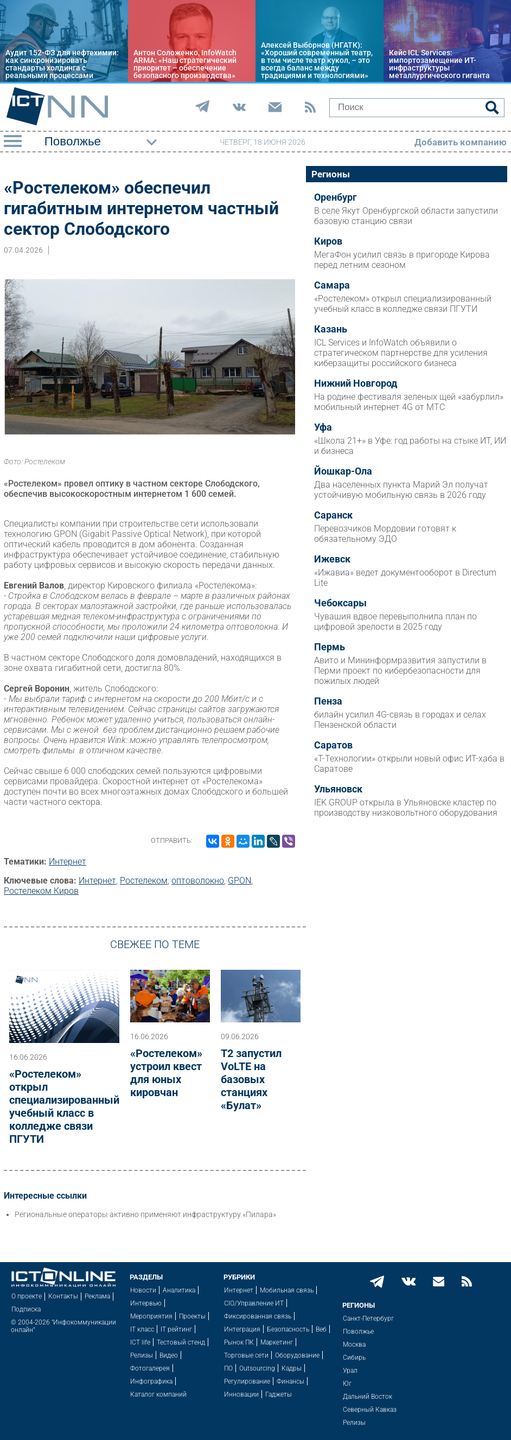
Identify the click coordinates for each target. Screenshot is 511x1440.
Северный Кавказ (370, 1409)
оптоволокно (197, 880)
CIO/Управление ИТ (254, 1303)
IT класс (142, 1329)
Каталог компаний (158, 1394)
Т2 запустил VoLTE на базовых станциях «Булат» (251, 1079)
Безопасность (288, 1329)
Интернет (67, 861)
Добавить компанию (460, 142)
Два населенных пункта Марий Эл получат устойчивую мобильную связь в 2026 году (401, 489)
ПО (228, 1368)
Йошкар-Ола (343, 471)
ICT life (140, 1342)
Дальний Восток (367, 1396)
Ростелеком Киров (41, 891)
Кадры (292, 1368)
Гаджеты (278, 1394)
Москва (354, 1344)
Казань (330, 329)
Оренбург (335, 197)
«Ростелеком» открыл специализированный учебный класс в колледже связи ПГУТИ (64, 1106)
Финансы (290, 1381)
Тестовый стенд (181, 1342)
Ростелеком (144, 880)
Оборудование (297, 1355)
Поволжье (358, 1331)
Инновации (241, 1394)
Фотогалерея (150, 1368)
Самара (332, 285)
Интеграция (242, 1329)
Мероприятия (151, 1316)
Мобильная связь (287, 1290)
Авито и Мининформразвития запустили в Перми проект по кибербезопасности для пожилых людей (400, 670)
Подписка (26, 1309)
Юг (347, 1383)
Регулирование (247, 1381)
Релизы (141, 1355)
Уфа (323, 427)
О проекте (26, 1296)
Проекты (192, 1316)
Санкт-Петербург (368, 1318)
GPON (239, 880)
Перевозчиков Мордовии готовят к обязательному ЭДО (385, 533)
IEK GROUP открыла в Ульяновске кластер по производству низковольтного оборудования (405, 807)
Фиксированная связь (257, 1316)
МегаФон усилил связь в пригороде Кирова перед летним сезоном (402, 259)
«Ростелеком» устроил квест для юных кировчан (166, 1073)
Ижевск (332, 559)
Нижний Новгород (355, 383)
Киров (328, 241)
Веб (321, 1329)
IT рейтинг (176, 1329)
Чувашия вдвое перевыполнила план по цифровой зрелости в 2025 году (395, 621)
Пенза (328, 701)
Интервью (146, 1303)
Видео (168, 1355)
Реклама (97, 1296)
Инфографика (151, 1381)
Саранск (333, 515)
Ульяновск (338, 789)
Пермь (329, 647)
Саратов (333, 745)
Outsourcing (257, 1368)
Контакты (63, 1296)
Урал (350, 1370)
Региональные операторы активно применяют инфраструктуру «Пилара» (145, 1214)
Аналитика (179, 1290)
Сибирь (354, 1357)
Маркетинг (276, 1342)
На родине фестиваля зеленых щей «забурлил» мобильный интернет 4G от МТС (408, 402)
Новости (143, 1290)
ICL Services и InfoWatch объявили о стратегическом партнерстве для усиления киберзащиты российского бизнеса (401, 352)
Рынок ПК (239, 1342)
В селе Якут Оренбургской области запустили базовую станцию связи (406, 216)
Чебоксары (340, 603)
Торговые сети (246, 1355)
